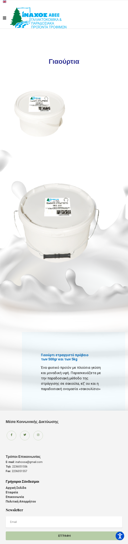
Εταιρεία (12, 492)
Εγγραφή (64, 536)
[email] (64, 522)
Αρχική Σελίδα (16, 488)
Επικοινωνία (15, 497)
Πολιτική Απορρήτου (21, 501)
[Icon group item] (11, 435)
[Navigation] (4, 18)
